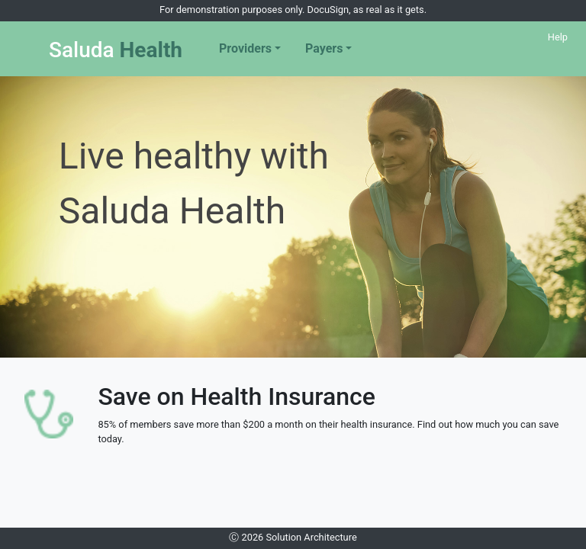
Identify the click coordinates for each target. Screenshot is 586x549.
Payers (324, 48)
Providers (245, 48)
